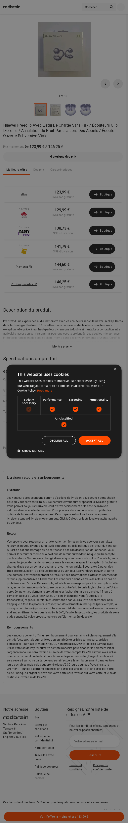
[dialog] (64, 412)
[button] (30, 450)
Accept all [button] (94, 440)
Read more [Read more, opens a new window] (45, 390)
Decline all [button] (59, 440)
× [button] (115, 369)
